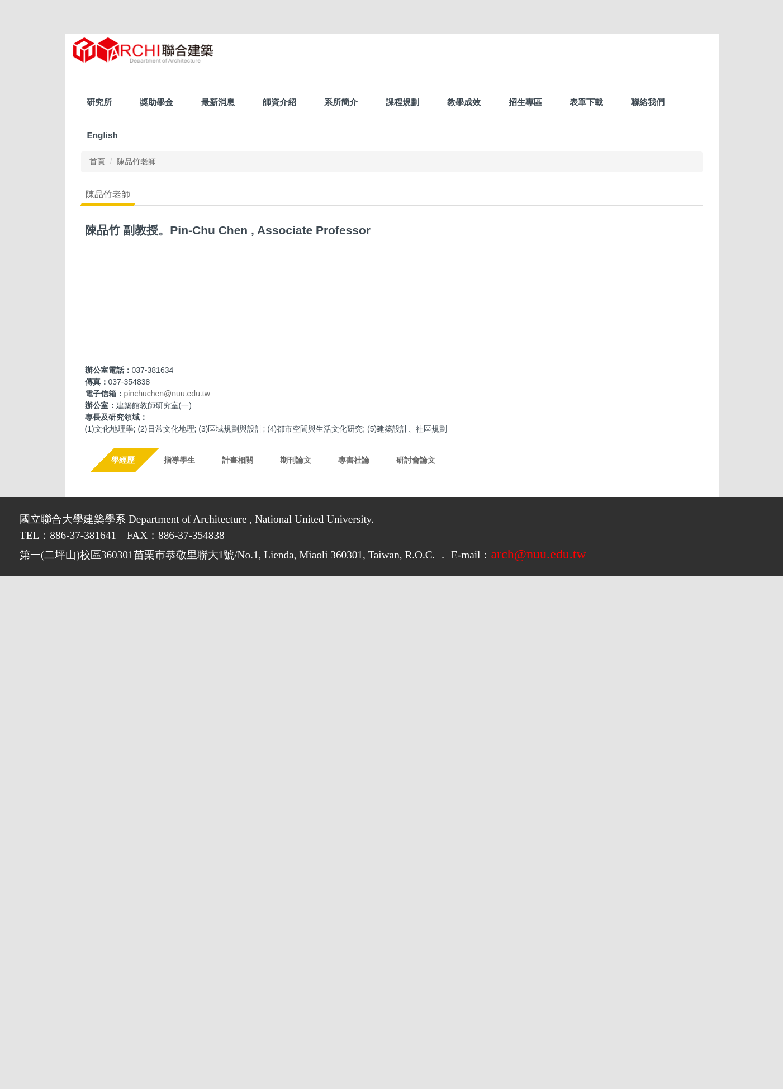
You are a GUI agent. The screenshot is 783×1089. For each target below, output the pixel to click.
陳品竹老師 (136, 161)
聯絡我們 (648, 102)
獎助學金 (156, 102)
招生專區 (525, 102)
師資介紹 (279, 102)
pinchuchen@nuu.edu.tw (167, 393)
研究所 (99, 102)
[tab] (124, 460)
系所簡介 (341, 102)
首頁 (97, 161)
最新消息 (218, 102)
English (102, 135)
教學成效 (464, 102)
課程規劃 (402, 102)
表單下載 (586, 102)
